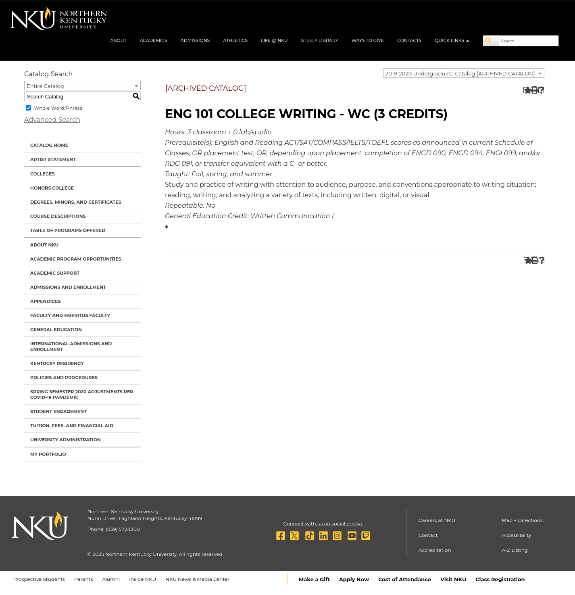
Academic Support (54, 273)
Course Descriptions (58, 216)
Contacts (409, 40)
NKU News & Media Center (197, 579)
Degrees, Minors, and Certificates (75, 202)
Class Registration (500, 579)
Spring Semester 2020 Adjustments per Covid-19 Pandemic (81, 394)
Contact (428, 535)
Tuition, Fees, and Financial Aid (71, 425)
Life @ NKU (274, 40)
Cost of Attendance (404, 579)
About (118, 40)
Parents (83, 579)
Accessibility (516, 535)
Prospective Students (39, 579)
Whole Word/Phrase (58, 108)
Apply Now (354, 579)
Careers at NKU (437, 520)
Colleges (42, 174)
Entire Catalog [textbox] (45, 86)
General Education (56, 329)
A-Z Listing (515, 550)
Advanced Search (52, 119)
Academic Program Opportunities (75, 259)
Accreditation (435, 550)
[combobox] (463, 73)
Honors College (52, 188)
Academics (153, 40)
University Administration (65, 440)
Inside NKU (142, 579)
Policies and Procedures (64, 377)
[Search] (491, 40)
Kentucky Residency (57, 363)
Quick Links (452, 40)
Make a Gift (314, 579)
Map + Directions (522, 520)
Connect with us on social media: (323, 523)
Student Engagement (58, 411)
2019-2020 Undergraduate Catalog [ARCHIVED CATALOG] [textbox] (460, 73)
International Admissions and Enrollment (71, 346)
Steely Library (319, 40)
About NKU (44, 245)
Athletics (235, 40)
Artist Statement (53, 159)
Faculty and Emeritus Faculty (70, 315)
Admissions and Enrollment (68, 287)
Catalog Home (49, 145)
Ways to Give (368, 40)
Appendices (45, 301)
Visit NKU (453, 579)
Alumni (111, 579)
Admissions (195, 40)
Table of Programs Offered (67, 230)
